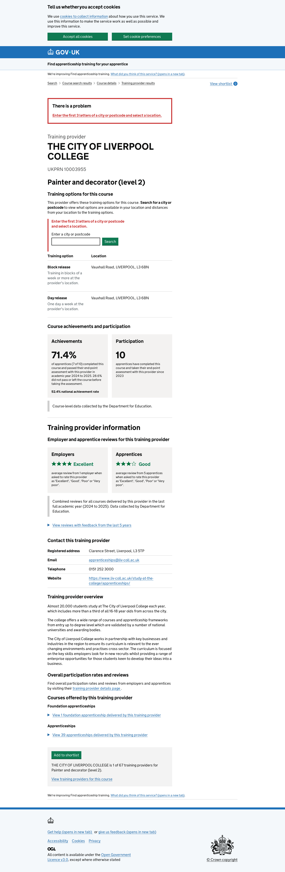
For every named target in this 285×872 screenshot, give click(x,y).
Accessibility (58, 841)
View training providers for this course (81, 779)
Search (52, 83)
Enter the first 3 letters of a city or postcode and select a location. (107, 115)
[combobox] (75, 241)
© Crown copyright (222, 859)
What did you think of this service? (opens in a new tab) (147, 74)
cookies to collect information (84, 16)
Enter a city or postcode (70, 234)
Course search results (77, 83)
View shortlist (224, 83)
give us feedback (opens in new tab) (127, 832)
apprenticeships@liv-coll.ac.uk (114, 560)
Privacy (95, 841)
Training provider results (138, 83)
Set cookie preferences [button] (142, 36)
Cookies (78, 841)
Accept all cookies (78, 36)
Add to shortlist (66, 755)
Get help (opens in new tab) (70, 832)
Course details (106, 83)
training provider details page (97, 688)
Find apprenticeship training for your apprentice (88, 64)
